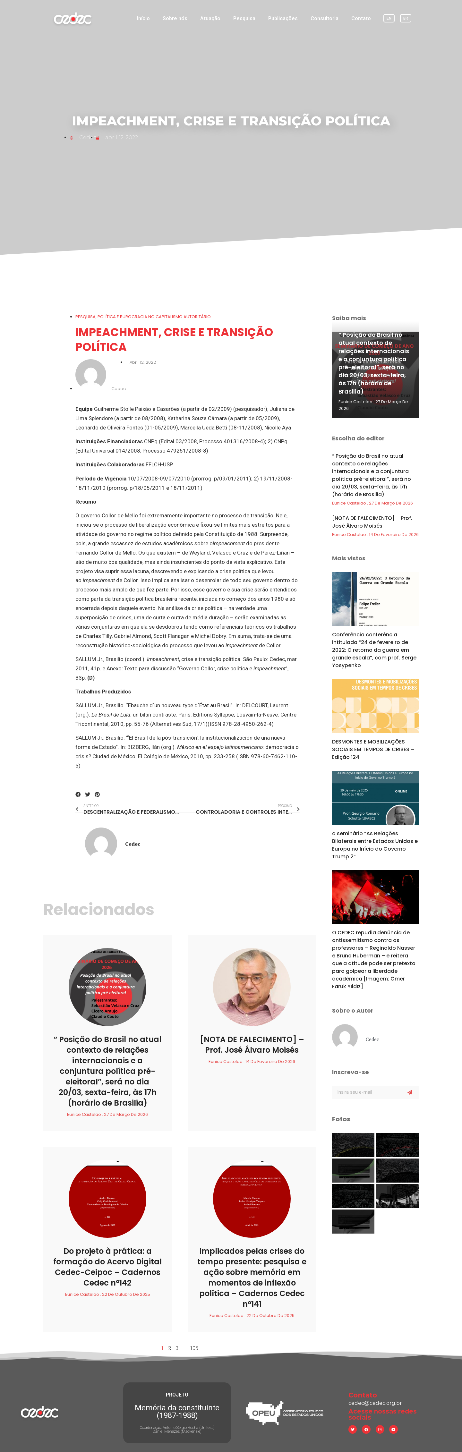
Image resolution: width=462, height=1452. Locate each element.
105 (194, 1348)
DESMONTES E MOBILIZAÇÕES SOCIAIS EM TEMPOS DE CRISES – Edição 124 (373, 749)
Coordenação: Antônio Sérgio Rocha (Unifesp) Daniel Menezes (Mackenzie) (177, 1429)
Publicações (283, 18)
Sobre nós (175, 18)
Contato (361, 18)
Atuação (210, 18)
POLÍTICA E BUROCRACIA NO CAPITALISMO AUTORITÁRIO (154, 317)
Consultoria (324, 18)
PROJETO (177, 1395)
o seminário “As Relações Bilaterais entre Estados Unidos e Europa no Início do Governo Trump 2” (375, 845)
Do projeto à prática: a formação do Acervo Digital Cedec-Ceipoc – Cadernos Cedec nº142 (107, 1267)
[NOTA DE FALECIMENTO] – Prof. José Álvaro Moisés (252, 1044)
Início (143, 18)
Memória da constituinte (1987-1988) (177, 1411)
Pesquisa (244, 18)
